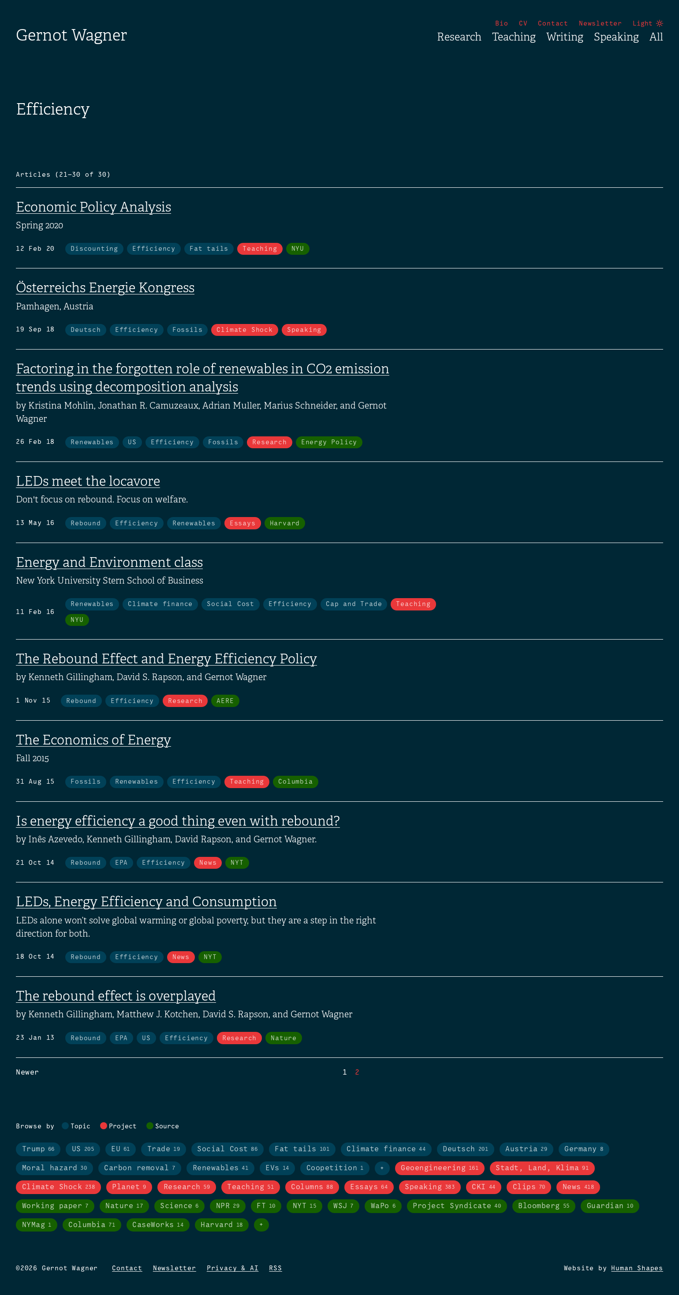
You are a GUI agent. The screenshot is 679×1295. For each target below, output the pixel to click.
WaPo (383, 1206)
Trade (163, 1149)
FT (266, 1206)
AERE (225, 701)
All (656, 37)
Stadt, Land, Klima (542, 1168)
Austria (526, 1149)
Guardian (610, 1206)
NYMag (37, 1225)
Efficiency (153, 249)
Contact (553, 24)
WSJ (343, 1206)
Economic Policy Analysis (93, 207)
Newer (27, 1072)
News (207, 863)
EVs (277, 1168)
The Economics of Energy (93, 740)
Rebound (86, 524)
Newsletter (600, 24)
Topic (80, 1127)
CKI (483, 1187)
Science (179, 1206)
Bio (501, 24)
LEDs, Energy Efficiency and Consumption (146, 901)
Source (167, 1127)
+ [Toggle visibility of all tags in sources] (261, 1225)
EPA (121, 863)
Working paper (55, 1206)
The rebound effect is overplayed (116, 996)
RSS (275, 1268)
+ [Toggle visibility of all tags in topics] (382, 1168)
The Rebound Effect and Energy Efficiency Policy (166, 659)
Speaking (616, 37)
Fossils (187, 330)
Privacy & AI (233, 1268)
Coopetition (335, 1168)
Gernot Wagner (71, 35)
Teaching (514, 37)
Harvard (285, 524)
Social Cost (230, 604)
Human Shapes (637, 1268)
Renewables (92, 442)
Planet (129, 1187)
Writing (564, 37)
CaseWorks (157, 1225)
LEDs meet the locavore (88, 481)
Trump (38, 1149)
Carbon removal (139, 1168)
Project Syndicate (457, 1206)
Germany (583, 1149)
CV (523, 24)
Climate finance (160, 604)
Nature (284, 1038)
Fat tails (209, 249)
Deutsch (86, 330)
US (132, 442)
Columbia (295, 782)
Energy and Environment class (109, 562)
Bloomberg (543, 1206)
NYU (297, 249)
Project (123, 1127)
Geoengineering (439, 1168)
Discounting (94, 249)
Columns (312, 1187)
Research (459, 37)
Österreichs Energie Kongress (105, 287)
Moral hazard (54, 1168)
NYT (237, 863)
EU (120, 1149)
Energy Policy (329, 442)
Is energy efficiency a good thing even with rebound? (178, 821)
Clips (529, 1187)
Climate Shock (244, 330)
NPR (227, 1206)
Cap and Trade (354, 604)
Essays (243, 524)
